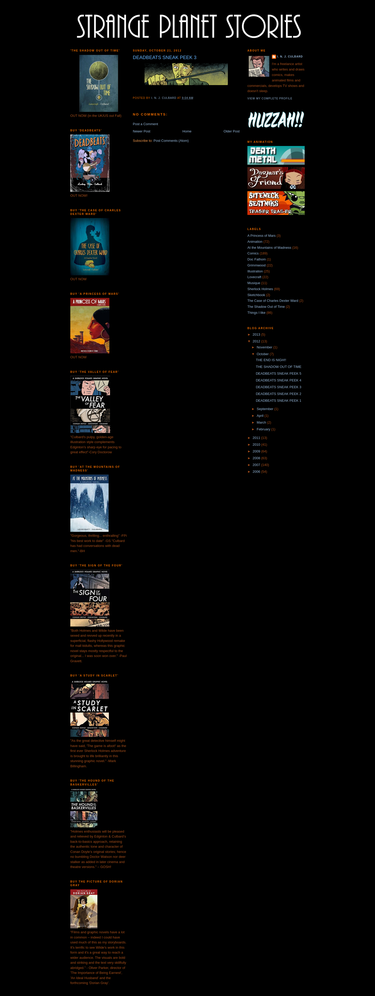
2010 (257, 444)
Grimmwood (256, 265)
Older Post (232, 131)
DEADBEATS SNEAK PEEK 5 (278, 373)
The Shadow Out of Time (266, 307)
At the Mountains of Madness (269, 248)
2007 (257, 465)
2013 (257, 334)
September (265, 409)
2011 (257, 438)
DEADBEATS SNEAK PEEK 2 (278, 394)
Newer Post (141, 131)
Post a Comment (145, 124)
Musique (253, 283)
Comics (253, 253)
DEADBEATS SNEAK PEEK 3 (278, 387)
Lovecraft (254, 277)
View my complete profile (269, 98)
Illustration (255, 271)
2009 (257, 451)
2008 (257, 458)
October (263, 354)
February (264, 429)
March (262, 422)
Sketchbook (256, 295)
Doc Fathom (256, 259)
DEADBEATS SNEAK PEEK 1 (278, 401)
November (265, 347)
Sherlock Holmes (260, 289)
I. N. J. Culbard (290, 56)
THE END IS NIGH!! (271, 360)
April (261, 416)
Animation (254, 242)
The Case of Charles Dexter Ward (272, 301)
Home (187, 131)
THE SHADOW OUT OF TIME (278, 367)
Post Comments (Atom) (171, 141)
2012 (257, 341)
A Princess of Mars (261, 236)
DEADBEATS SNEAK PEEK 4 (278, 380)
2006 (257, 472)
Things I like (256, 313)
